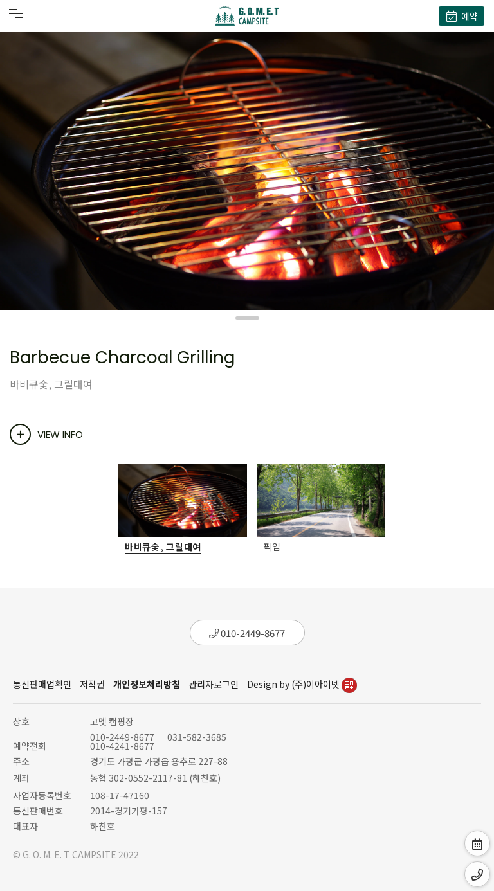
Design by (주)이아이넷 (302, 684)
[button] (247, 318)
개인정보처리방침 (146, 684)
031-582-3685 (196, 736)
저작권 (92, 684)
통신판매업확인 (42, 684)
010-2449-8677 (247, 633)
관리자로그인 (213, 684)
